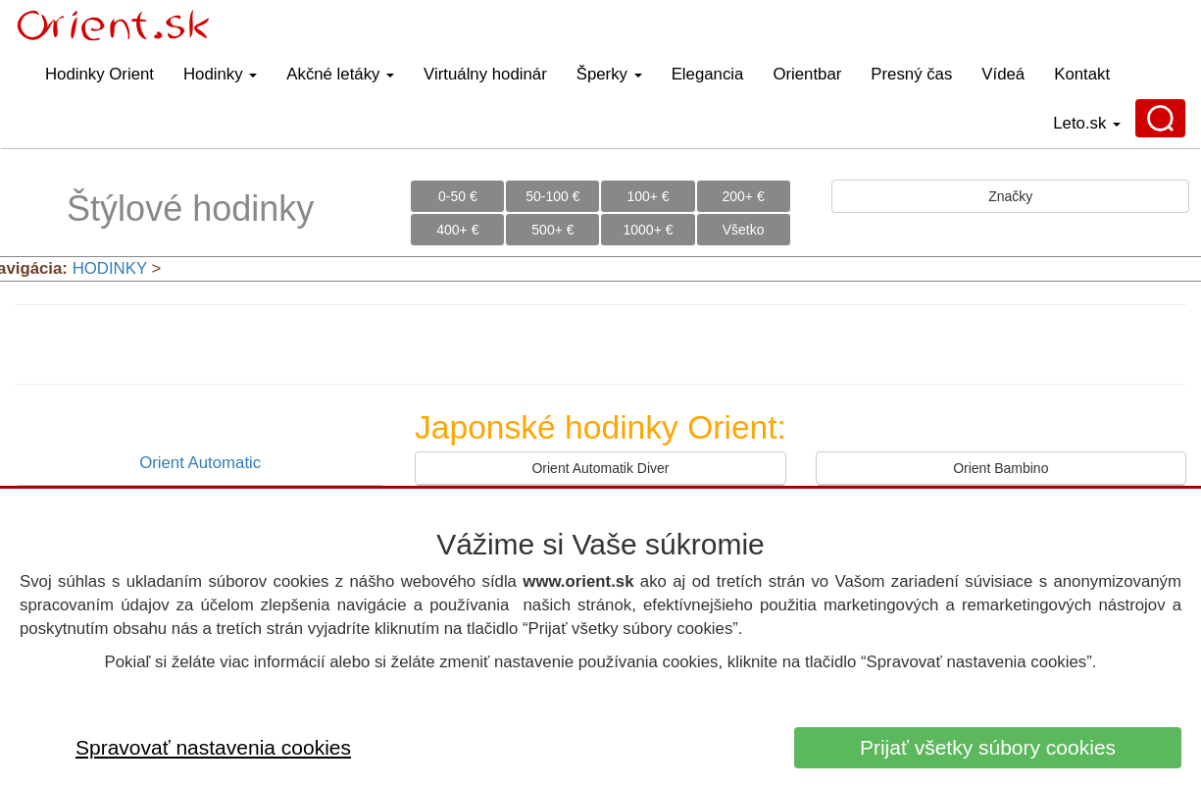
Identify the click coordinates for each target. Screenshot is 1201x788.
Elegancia (708, 74)
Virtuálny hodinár (485, 74)
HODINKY (110, 268)
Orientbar (807, 74)
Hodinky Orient (99, 74)
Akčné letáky (340, 74)
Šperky (609, 74)
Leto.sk (1087, 123)
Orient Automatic (200, 462)
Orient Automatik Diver (600, 468)
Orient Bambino (1000, 468)
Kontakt (1082, 74)
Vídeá (1003, 74)
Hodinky (220, 74)
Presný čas (911, 74)
